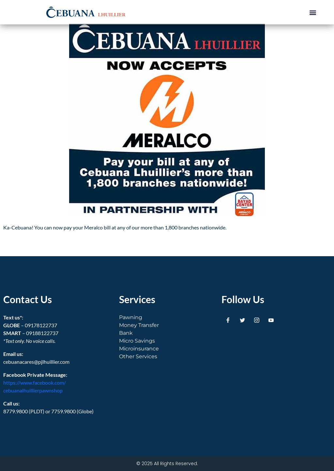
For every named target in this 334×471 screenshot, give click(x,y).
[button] (313, 12)
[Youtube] (271, 320)
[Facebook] (228, 320)
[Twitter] (242, 320)
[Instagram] (257, 320)
